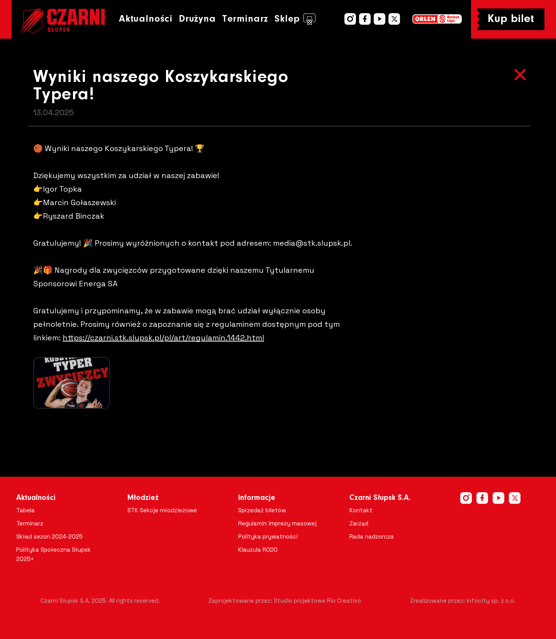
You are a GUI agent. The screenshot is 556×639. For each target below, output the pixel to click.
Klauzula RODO (258, 549)
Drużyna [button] (197, 19)
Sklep (295, 19)
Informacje (256, 498)
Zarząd (358, 523)
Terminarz (245, 19)
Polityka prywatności (268, 536)
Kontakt (361, 510)
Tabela (25, 510)
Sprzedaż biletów (262, 510)
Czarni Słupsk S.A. (380, 498)
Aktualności (146, 19)
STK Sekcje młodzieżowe (162, 510)
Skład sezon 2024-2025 (49, 536)
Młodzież (143, 498)
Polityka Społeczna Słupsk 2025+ (53, 554)
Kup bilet (511, 19)
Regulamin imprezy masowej (277, 523)
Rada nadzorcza (371, 536)
